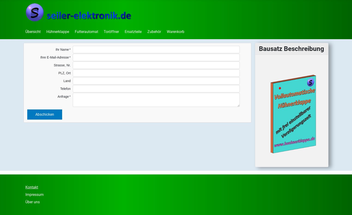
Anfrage (63, 96)
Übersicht (33, 31)
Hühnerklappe (57, 31)
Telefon (65, 89)
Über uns (32, 202)
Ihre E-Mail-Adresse (54, 57)
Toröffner (111, 31)
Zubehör (154, 31)
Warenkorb (175, 31)
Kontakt (31, 187)
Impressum (34, 194)
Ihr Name (62, 49)
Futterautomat (86, 31)
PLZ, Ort (64, 73)
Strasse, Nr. (62, 65)
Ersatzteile (133, 31)
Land (67, 81)
